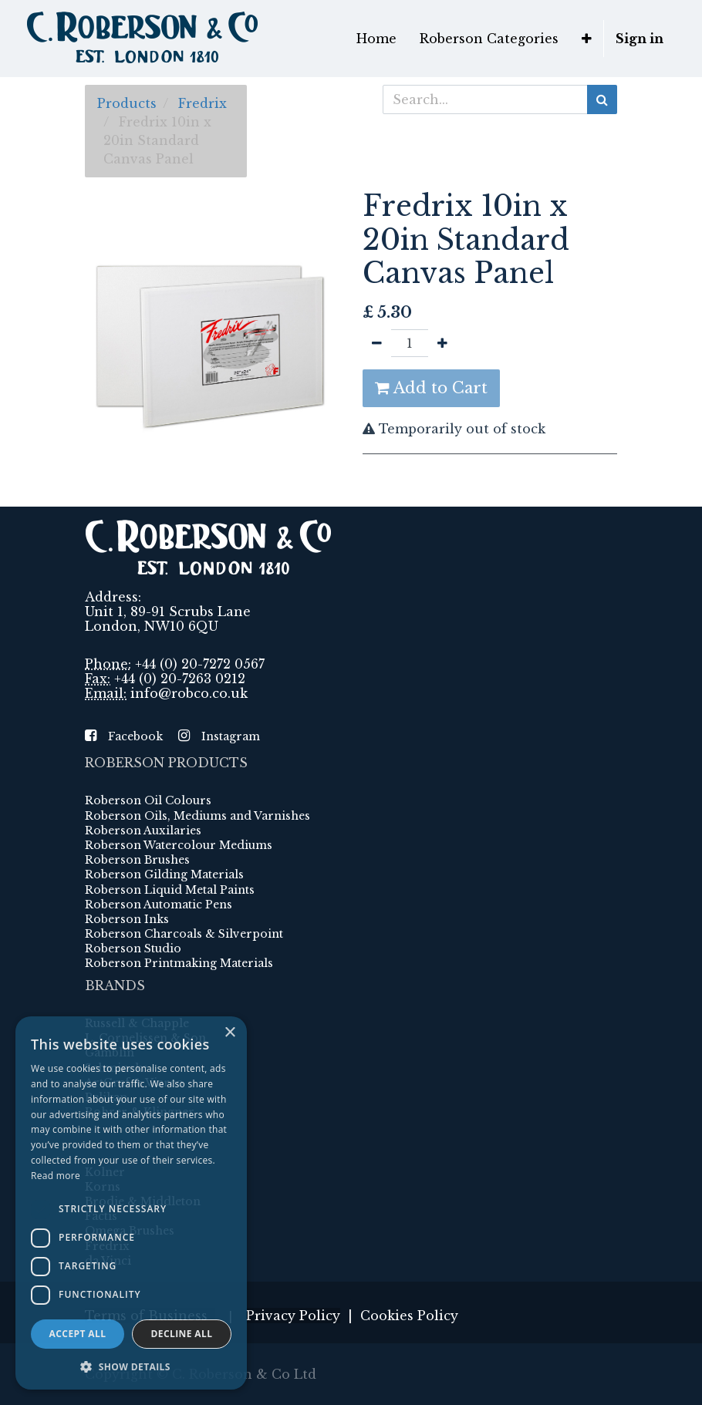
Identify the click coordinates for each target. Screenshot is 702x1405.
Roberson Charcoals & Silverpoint (184, 934)
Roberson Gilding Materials (164, 874)
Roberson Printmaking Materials (179, 963)
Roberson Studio (133, 948)
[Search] (602, 99)
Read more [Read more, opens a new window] (55, 1175)
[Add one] (442, 343)
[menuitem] (376, 38)
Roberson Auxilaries (143, 830)
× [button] (229, 1033)
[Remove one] (377, 343)
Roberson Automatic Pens (158, 904)
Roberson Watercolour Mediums (178, 845)
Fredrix (202, 103)
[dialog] (131, 1203)
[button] (586, 38)
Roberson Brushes (137, 860)
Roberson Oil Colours (148, 800)
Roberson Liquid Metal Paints (170, 890)
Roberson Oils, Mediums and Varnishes (197, 816)
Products (127, 103)
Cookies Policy (409, 1315)
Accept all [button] (77, 1333)
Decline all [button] (182, 1333)
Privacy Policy (293, 1315)
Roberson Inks (127, 919)
